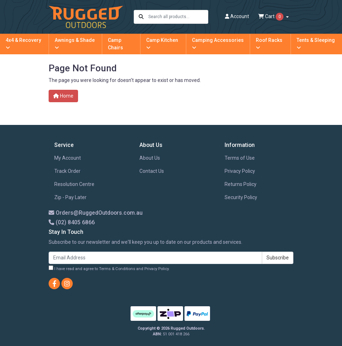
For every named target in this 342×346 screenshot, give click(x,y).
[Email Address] (155, 258)
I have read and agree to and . (109, 268)
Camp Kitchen (162, 43)
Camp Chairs (115, 43)
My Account (67, 158)
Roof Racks (269, 43)
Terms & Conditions (117, 269)
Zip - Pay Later (70, 197)
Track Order (67, 171)
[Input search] (178, 17)
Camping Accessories (218, 43)
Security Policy (241, 197)
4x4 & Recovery (23, 43)
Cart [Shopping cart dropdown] (271, 17)
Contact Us (151, 171)
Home (63, 96)
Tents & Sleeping (316, 43)
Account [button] (237, 16)
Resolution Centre (74, 184)
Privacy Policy (240, 171)
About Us (149, 158)
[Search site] (141, 17)
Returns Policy (240, 184)
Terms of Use (240, 158)
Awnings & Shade (75, 43)
